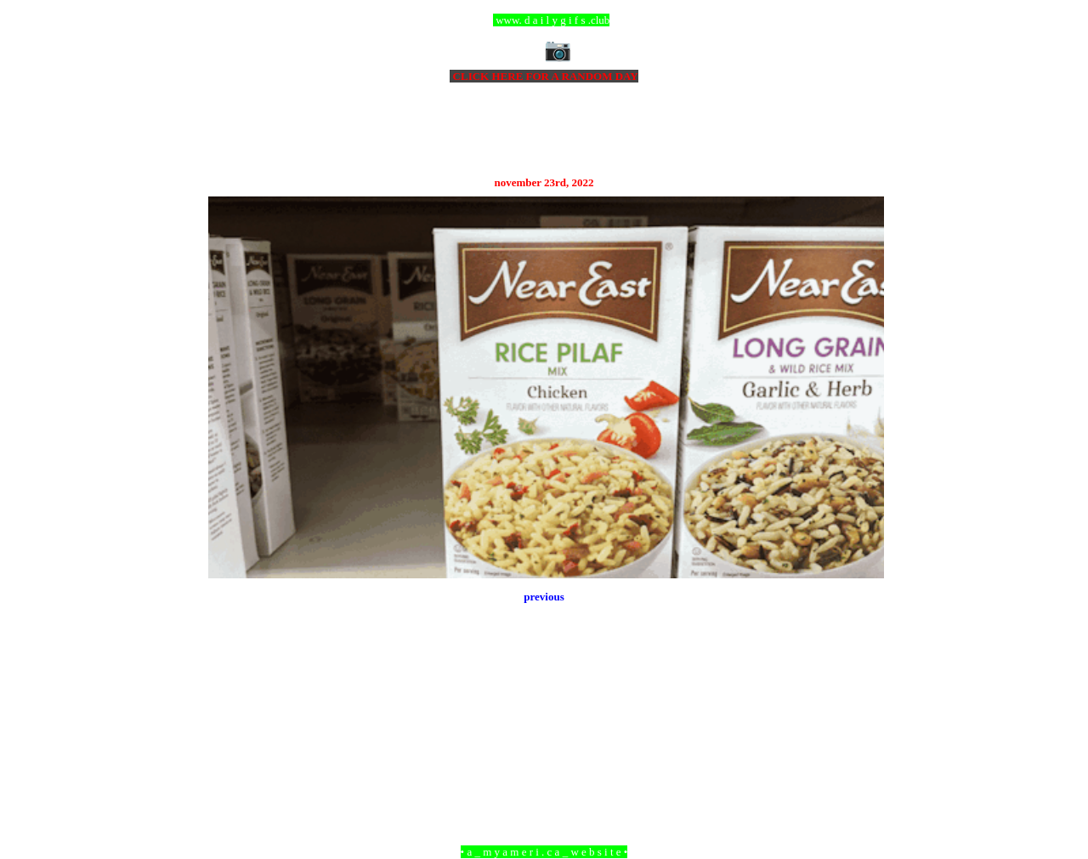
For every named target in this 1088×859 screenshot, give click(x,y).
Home (546, 759)
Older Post (860, 759)
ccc (544, 20)
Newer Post (229, 759)
